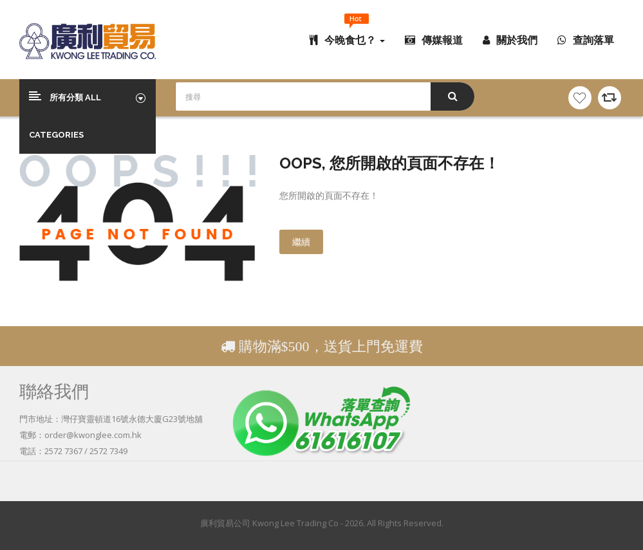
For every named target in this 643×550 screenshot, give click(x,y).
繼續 (301, 241)
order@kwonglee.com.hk (93, 435)
